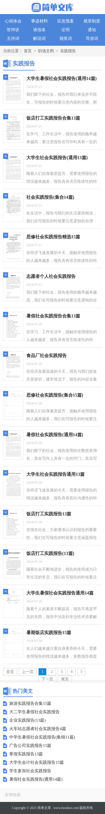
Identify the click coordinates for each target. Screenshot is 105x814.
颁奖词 (65, 38)
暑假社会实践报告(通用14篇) (35, 779)
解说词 (39, 38)
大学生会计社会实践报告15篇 (36, 762)
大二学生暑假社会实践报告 (34, 712)
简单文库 (44, 808)
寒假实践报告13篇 (26, 754)
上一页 (28, 672)
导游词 (92, 38)
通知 (92, 30)
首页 (28, 51)
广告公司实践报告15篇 (30, 745)
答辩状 (13, 30)
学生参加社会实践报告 (30, 771)
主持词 (13, 38)
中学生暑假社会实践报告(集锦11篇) (42, 737)
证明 (65, 30)
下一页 (47, 679)
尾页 (65, 679)
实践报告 (68, 51)
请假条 (39, 30)
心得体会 (13, 21)
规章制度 (91, 21)
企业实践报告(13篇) (27, 720)
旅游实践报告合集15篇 (30, 703)
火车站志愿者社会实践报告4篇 (37, 728)
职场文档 (46, 51)
